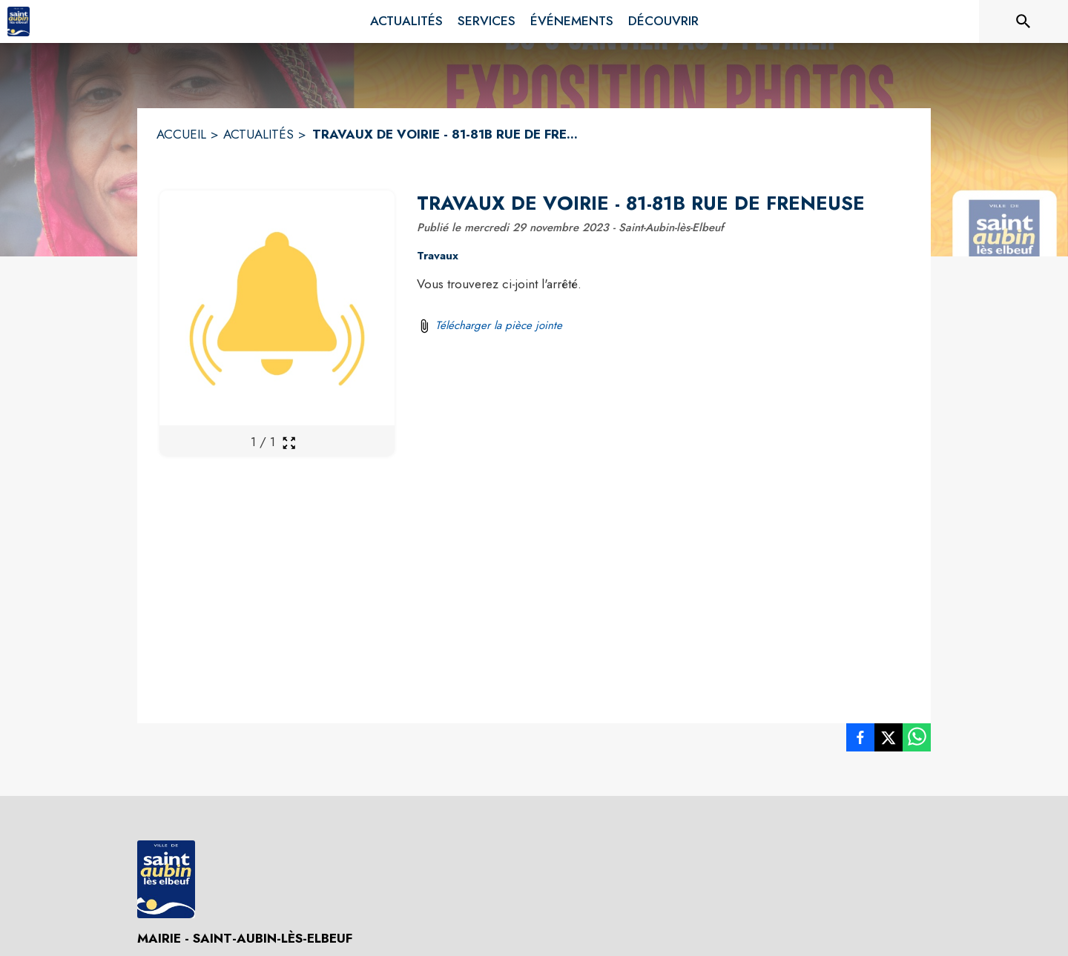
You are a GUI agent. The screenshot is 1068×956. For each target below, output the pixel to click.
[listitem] (860, 740)
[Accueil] (18, 21)
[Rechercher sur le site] (1023, 21)
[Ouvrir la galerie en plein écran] (289, 443)
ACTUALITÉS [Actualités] (258, 134)
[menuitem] (406, 21)
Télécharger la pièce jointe (498, 325)
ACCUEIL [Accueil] (181, 134)
